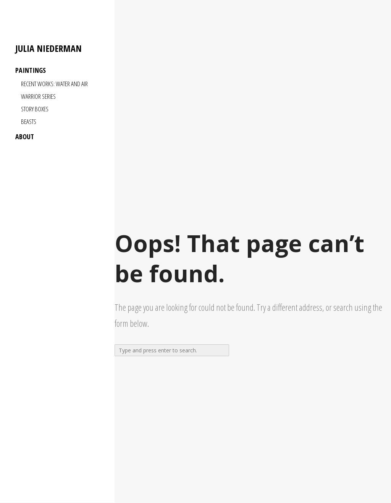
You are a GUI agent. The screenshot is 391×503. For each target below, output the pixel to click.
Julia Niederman (48, 48)
